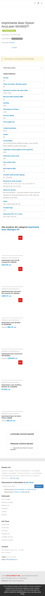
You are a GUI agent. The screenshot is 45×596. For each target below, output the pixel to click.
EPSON (11, 42)
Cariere (4, 511)
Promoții (4, 531)
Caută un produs (7, 540)
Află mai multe (14, 478)
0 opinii (14, 47)
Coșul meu (5, 527)
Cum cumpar (6, 499)
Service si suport (7, 502)
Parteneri (5, 508)
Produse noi (6, 534)
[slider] (6, 47)
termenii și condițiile (19, 492)
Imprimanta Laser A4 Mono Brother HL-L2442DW (11, 386)
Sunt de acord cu (19, 490)
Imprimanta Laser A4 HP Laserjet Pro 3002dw (10, 261)
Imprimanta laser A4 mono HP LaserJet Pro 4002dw (11, 292)
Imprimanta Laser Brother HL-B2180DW (11, 323)
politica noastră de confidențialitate (15, 592)
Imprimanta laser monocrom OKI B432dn (12, 354)
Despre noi (5, 505)
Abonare (39, 486)
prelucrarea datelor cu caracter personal (25, 489)
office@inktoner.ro (12, 559)
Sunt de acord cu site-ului (15, 492)
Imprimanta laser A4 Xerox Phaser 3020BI (11, 417)
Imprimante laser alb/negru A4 (10, 257)
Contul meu (5, 524)
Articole (4, 515)
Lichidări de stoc (7, 537)
